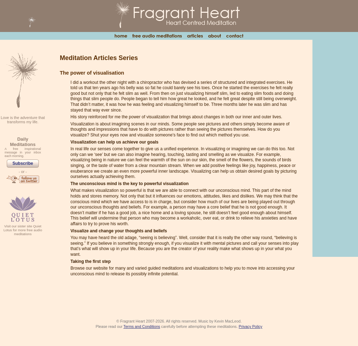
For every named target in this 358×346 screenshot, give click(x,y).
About (214, 36)
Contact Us (234, 36)
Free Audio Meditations (157, 36)
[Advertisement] (335, 147)
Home (121, 36)
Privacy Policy (250, 326)
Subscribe (22, 163)
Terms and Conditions (141, 326)
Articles (194, 36)
